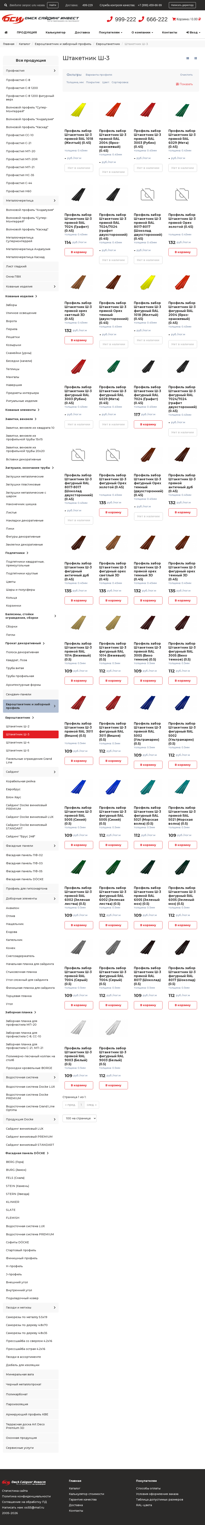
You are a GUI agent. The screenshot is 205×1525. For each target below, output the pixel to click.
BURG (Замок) (16, 1170)
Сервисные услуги (20, 1448)
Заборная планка (20, 1012)
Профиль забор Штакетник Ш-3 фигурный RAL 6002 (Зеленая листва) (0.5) (112, 896)
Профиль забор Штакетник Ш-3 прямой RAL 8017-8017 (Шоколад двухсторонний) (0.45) (148, 227)
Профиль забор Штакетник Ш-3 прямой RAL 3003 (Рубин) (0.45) (147, 139)
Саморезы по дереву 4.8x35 (26, 1333)
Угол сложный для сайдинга (27, 980)
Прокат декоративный (25, 643)
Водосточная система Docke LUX (30, 1086)
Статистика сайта (15, 1491)
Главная (8, 44)
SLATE (10, 1210)
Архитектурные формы (23, 685)
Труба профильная (20, 676)
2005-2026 (10, 1513)
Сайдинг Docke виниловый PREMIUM (26, 807)
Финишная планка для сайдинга (30, 988)
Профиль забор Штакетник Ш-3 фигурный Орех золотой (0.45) (112, 481)
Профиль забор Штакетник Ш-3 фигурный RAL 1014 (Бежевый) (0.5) (112, 651)
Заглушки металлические (25, 476)
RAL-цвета (144, 1505)
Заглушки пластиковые (23, 484)
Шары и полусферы (20, 589)
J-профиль (14, 1274)
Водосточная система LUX (25, 1226)
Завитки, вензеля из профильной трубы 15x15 (24, 437)
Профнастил (31, 70)
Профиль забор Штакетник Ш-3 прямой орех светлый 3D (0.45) (78, 311)
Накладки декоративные (25, 520)
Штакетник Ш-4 (17, 742)
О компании (142, 32)
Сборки (11, 626)
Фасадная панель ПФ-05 (24, 871)
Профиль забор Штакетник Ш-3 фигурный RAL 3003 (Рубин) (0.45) (78, 395)
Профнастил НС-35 (20, 175)
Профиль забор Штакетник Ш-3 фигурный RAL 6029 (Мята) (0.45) (112, 395)
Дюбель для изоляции (22, 1365)
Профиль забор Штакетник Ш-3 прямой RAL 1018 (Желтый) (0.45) (79, 137)
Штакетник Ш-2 (17, 726)
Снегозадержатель (20, 956)
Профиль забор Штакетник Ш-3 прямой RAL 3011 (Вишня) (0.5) (79, 729)
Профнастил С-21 (18, 143)
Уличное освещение (21, 313)
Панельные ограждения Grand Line (29, 760)
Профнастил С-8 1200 (22, 88)
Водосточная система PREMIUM (30, 1234)
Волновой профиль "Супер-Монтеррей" (26, 109)
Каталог (24, 44)
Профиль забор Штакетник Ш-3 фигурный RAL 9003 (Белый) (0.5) (112, 1056)
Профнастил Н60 (18, 191)
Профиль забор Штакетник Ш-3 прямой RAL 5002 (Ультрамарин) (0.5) (147, 733)
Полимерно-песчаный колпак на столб (30, 1058)
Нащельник (15, 924)
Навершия (14, 385)
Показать (184, 84)
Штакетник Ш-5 (17, 750)
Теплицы (12, 369)
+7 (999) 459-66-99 (150, 5)
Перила (11, 329)
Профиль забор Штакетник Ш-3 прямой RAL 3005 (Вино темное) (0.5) (147, 651)
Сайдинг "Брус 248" (20, 836)
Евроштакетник (108, 44)
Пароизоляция (17, 1404)
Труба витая (15, 668)
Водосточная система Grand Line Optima (30, 1108)
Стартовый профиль (21, 1250)
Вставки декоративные (23, 459)
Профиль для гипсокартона (26, 888)
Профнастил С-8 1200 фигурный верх (30, 97)
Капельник (14, 940)
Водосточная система (31, 1077)
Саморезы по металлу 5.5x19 (26, 1317)
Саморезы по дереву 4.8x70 (27, 1325)
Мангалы (12, 377)
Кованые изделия (31, 286)
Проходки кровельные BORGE (29, 1068)
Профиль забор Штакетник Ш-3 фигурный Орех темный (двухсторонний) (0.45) (148, 485)
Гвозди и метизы (31, 1307)
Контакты (169, 32)
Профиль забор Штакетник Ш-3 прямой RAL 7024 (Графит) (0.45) (78, 223)
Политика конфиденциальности (26, 1496)
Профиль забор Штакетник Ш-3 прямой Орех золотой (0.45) (182, 221)
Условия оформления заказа (157, 1494)
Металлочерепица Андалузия (28, 249)
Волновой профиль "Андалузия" (30, 119)
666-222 (157, 19)
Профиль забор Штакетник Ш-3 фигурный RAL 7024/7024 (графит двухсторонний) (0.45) (182, 399)
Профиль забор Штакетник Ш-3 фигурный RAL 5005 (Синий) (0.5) (112, 815)
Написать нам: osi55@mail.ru (23, 1507)
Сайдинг (31, 772)
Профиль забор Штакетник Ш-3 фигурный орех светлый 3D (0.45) (112, 571)
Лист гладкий (16, 266)
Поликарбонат (17, 1394)
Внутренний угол (19, 1290)
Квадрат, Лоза (16, 660)
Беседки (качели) (19, 361)
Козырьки (13, 345)
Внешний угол (17, 1282)
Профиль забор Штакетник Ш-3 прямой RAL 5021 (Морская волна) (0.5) (182, 815)
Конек (10, 948)
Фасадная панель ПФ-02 (24, 855)
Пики (10, 528)
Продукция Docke (31, 1119)
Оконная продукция (21, 1438)
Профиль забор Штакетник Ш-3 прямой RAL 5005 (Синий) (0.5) (78, 815)
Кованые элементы (22, 410)
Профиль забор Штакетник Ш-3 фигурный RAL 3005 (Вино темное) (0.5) (182, 651)
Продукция (27, 32)
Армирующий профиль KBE (27, 1414)
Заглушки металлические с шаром (26, 494)
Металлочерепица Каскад (25, 257)
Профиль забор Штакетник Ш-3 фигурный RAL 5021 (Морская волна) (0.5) (147, 815)
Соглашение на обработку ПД (24, 1502)
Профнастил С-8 (18, 80)
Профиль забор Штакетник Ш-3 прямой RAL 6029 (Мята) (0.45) (182, 139)
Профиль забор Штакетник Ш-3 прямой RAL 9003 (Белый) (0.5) (78, 1056)
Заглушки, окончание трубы (29, 468)
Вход (193, 32)
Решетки (13, 337)
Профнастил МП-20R (22, 159)
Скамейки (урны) (18, 353)
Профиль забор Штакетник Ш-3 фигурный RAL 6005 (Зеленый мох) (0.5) (182, 896)
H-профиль (14, 1266)
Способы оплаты (148, 1488)
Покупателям (110, 32)
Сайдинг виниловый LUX (24, 1128)
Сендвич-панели (18, 694)
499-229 (87, 5)
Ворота (11, 321)
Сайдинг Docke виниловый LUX (29, 817)
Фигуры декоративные (23, 536)
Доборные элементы (31, 898)
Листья (11, 512)
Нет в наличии (79, 168)
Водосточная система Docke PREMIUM (27, 1096)
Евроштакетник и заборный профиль (63, 44)
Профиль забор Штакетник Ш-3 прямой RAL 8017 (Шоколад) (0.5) (147, 976)
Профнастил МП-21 (20, 167)
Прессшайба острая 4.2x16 (25, 1349)
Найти (52, 5)
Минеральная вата (20, 1374)
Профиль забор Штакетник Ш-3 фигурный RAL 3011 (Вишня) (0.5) (112, 731)
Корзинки (13, 605)
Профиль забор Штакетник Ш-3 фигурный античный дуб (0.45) (78, 571)
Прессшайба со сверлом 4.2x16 (29, 1341)
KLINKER (12, 1202)
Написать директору (182, 5)
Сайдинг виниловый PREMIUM (29, 1136)
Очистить (186, 74)
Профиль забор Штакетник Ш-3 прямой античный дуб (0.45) (182, 483)
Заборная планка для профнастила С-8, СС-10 (23, 1034)
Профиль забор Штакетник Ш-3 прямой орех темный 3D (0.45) (147, 571)
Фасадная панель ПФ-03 (24, 863)
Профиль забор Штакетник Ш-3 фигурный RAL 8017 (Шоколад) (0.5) (182, 976)
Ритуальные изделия (21, 401)
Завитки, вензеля (21, 419)
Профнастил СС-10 (20, 135)
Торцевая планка (19, 996)
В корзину (79, 252)
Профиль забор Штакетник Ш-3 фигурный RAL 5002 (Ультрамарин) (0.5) (182, 733)
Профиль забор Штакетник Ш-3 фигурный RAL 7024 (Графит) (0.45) (147, 395)
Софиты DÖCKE (17, 1242)
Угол (9, 1004)
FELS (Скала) (15, 1178)
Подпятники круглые (22, 573)
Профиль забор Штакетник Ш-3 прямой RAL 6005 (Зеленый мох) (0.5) (147, 896)
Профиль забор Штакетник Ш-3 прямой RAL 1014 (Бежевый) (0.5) (78, 651)
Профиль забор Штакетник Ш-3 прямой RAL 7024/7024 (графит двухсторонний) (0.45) (113, 227)
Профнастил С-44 (19, 183)
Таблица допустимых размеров (159, 1499)
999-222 (125, 19)
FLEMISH (12, 1218)
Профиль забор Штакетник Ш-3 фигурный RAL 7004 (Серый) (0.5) (112, 976)
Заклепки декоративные (24, 544)
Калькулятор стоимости (86, 1494)
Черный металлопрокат (23, 1384)
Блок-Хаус (13, 797)
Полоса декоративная (22, 652)
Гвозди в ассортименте (23, 1357)
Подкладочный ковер (22, 1298)
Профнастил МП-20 (20, 151)
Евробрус (13, 789)
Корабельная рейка (20, 781)
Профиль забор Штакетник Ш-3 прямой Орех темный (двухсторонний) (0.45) (114, 313)
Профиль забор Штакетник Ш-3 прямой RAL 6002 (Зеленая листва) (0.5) (78, 896)
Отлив (10, 916)
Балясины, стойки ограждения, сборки (30, 616)
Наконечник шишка (21, 504)
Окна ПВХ (13, 276)
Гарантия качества (83, 1499)
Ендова (11, 932)
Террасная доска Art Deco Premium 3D (25, 1426)
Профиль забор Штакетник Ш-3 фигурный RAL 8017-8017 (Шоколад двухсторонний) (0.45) (79, 487)
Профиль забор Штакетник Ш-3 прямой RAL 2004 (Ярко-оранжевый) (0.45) (112, 141)
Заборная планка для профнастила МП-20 (21, 1022)
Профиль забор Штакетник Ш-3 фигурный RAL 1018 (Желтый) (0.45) (147, 311)
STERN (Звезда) (17, 1194)
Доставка (82, 32)
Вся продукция (31, 60)
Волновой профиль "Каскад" (27, 127)
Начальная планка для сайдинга (30, 964)
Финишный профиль (22, 1258)
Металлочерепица (31, 200)
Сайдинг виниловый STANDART (30, 1145)
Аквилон (12, 908)
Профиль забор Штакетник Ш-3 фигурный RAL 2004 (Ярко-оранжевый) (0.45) (182, 313)
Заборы (11, 305)
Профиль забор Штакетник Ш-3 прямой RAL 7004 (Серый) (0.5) (78, 976)
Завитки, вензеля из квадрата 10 (30, 428)
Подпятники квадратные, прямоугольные (25, 563)
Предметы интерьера (22, 393)
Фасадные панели (31, 846)
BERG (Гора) (15, 1162)
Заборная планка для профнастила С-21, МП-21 (24, 1046)
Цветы (10, 582)
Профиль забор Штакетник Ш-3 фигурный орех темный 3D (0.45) (182, 571)
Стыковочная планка (21, 972)
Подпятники (16, 553)
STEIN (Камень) (17, 1186)
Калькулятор (56, 32)
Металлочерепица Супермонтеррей (19, 239)
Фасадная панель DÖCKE (25, 879)
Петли (10, 635)
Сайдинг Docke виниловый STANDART (26, 826)
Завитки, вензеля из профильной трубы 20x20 (25, 449)
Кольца (11, 597)
